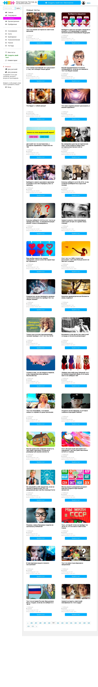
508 (84, 623)
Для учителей (11, 69)
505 (71, 623)
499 (45, 623)
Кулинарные (10, 37)
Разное (9, 43)
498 (40, 623)
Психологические (12, 40)
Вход (8, 87)
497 (36, 623)
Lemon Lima (31, 113)
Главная (9, 12)
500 (49, 623)
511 (33, 626)
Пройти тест (41, 43)
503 (62, 623)
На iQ (8, 34)
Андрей (30, 37)
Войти (88, 3)
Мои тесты (10, 52)
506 (76, 623)
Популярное (10, 15)
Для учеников (11, 72)
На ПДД (9, 46)
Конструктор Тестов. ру (26, 2)
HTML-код (30, 35)
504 (67, 623)
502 (58, 623)
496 (32, 623)
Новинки (9, 18)
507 (80, 623)
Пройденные (11, 24)
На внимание (11, 31)
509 (89, 623)
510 (28, 626)
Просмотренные (12, 21)
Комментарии (11, 60)
